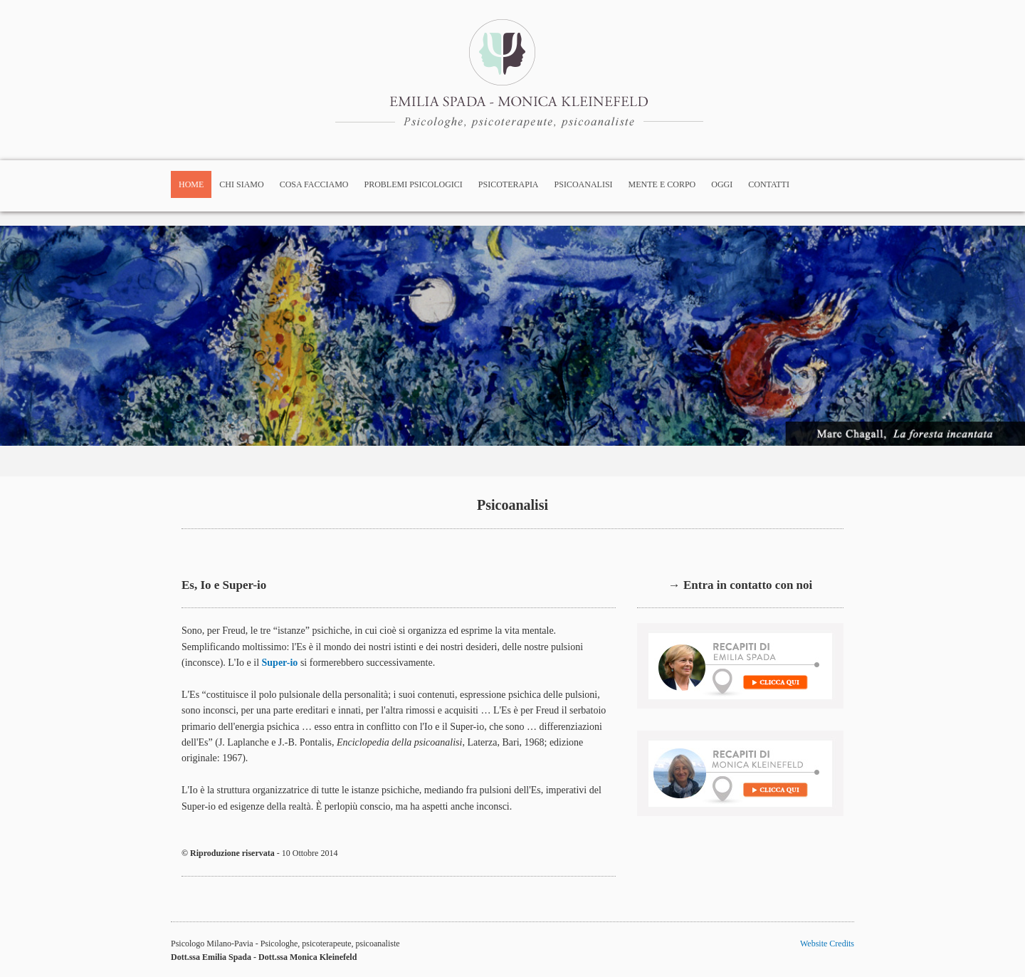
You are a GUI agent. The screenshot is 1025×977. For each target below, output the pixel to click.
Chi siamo (241, 184)
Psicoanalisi (583, 184)
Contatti (768, 184)
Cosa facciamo (314, 184)
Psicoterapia (508, 184)
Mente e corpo (662, 184)
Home (191, 184)
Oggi (721, 184)
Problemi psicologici (413, 184)
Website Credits (827, 944)
